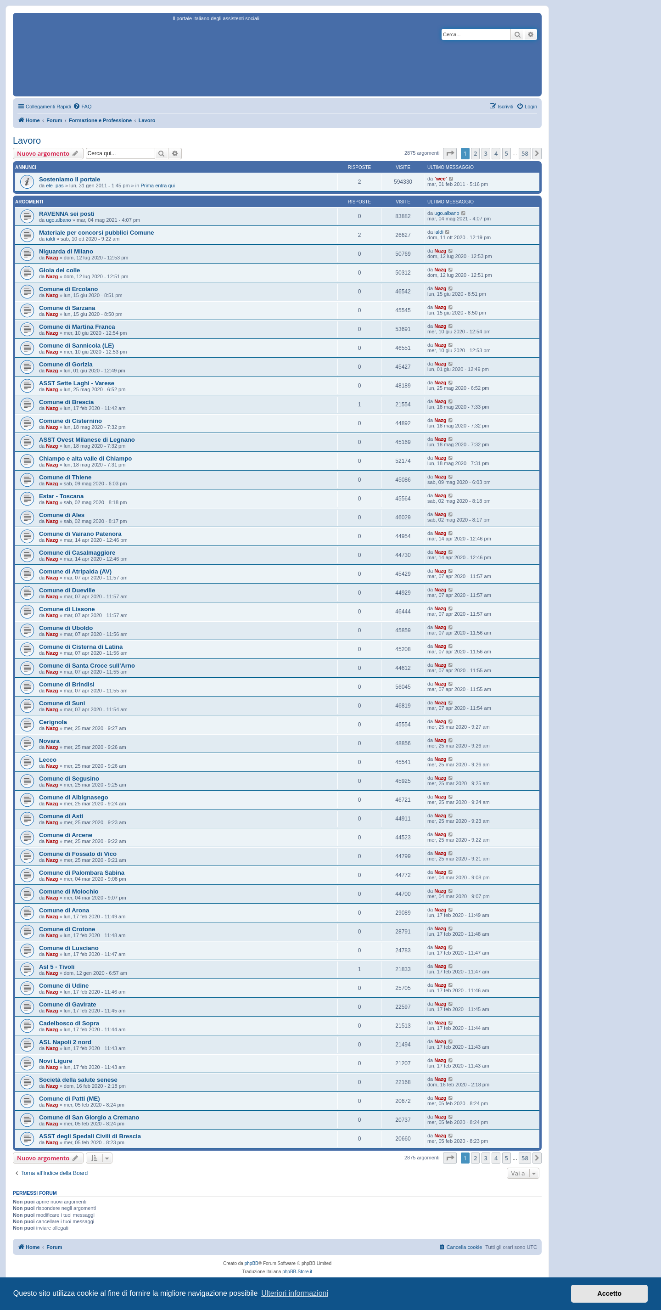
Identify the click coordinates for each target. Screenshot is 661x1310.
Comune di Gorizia (66, 364)
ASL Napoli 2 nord (65, 1042)
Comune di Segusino (69, 778)
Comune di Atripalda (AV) (75, 571)
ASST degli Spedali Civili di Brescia (90, 1136)
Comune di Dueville (67, 590)
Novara (49, 740)
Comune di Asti (61, 816)
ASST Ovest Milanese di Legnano (87, 439)
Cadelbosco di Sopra (69, 1023)
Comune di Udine (64, 985)
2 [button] (475, 153)
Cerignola (53, 722)
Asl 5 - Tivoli (56, 966)
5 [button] (506, 153)
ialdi (50, 239)
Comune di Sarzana (67, 307)
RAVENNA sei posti (67, 213)
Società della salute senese (78, 1079)
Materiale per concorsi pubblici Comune (96, 232)
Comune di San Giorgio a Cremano (89, 1117)
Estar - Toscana (61, 496)
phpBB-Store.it (297, 1271)
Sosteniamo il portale (69, 179)
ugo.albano (58, 220)
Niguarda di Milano (66, 251)
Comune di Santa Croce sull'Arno (87, 665)
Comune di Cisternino (70, 420)
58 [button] (524, 153)
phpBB (251, 1263)
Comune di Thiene (65, 477)
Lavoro (27, 140)
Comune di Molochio (69, 891)
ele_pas (55, 185)
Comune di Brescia (66, 402)
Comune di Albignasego (73, 797)
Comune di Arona (64, 910)
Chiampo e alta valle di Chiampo (85, 458)
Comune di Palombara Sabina (81, 872)
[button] (450, 153)
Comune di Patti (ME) (69, 1098)
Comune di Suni (62, 703)
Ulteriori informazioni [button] (294, 1293)
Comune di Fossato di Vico (78, 853)
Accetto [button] (609, 1293)
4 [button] (496, 153)
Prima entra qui (157, 185)
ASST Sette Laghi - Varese (76, 383)
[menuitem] (82, 106)
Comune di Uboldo (66, 627)
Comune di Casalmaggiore (77, 552)
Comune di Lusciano (69, 948)
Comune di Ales (61, 515)
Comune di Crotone (67, 929)
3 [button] (485, 153)
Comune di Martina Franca (77, 326)
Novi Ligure (56, 1060)
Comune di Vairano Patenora (80, 533)
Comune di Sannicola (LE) (76, 345)
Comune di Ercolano (68, 289)
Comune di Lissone (67, 609)
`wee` (440, 178)
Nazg (52, 257)
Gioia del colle (59, 270)
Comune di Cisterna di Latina (81, 646)
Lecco (47, 759)
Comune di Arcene (65, 835)
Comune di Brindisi (67, 684)
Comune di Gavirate (67, 1004)
